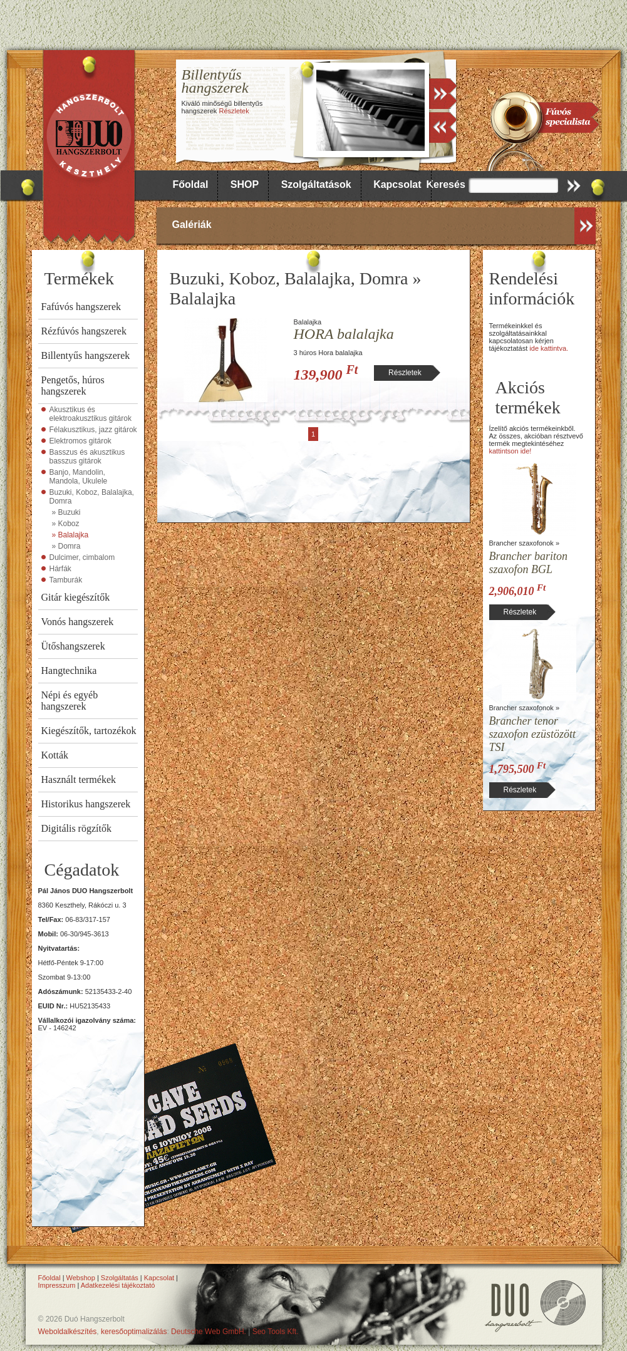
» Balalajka (70, 535)
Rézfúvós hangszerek (84, 331)
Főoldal (191, 184)
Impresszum (57, 1285)
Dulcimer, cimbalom (82, 557)
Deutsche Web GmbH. (208, 1331)
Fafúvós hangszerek (81, 306)
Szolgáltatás (119, 1277)
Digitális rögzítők (76, 828)
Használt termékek (79, 779)
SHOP (245, 184)
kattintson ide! (510, 451)
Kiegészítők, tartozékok (89, 730)
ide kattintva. (548, 348)
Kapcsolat (397, 184)
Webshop (80, 1277)
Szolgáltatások (316, 184)
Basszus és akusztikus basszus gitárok (87, 456)
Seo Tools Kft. (275, 1331)
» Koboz (66, 523)
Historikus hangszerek (86, 804)
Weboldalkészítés (67, 1331)
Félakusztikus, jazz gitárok (93, 429)
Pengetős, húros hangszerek (73, 385)
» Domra (66, 546)
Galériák (192, 224)
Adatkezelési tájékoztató (118, 1285)
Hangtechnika (69, 670)
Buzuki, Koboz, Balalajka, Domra (91, 496)
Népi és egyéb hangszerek (69, 701)
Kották (55, 755)
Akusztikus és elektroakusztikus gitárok (90, 414)
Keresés (446, 184)
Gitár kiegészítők (75, 597)
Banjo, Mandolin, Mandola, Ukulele (78, 476)
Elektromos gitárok (80, 441)
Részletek (234, 111)
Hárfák (60, 568)
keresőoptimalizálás (134, 1331)
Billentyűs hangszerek (85, 355)
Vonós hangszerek (77, 621)
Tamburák (66, 580)
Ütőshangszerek (73, 646)
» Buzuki (66, 512)
